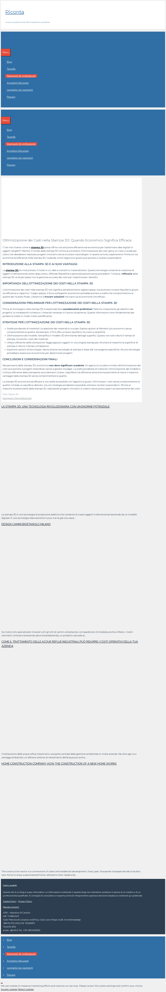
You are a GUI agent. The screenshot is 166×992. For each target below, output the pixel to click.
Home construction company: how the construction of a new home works (59, 764)
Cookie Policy (9, 901)
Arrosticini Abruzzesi (18, 83)
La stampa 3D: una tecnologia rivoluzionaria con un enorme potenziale (55, 407)
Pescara (11, 97)
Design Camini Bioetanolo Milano (26, 524)
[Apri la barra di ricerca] (2, 45)
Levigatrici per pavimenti (20, 90)
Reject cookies (26, 989)
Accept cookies (9, 989)
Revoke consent (11, 907)
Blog (9, 62)
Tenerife (11, 69)
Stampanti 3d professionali (21, 76)
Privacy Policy (25, 901)
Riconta (14, 12)
